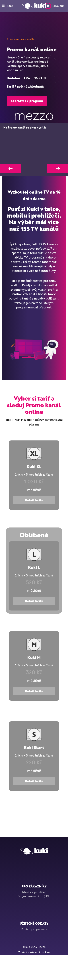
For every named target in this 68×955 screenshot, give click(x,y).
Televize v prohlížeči (34, 892)
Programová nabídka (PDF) (34, 896)
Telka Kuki (55, 6)
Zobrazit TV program (27, 101)
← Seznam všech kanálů (20, 38)
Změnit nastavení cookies (34, 952)
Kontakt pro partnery (34, 929)
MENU (7, 5)
